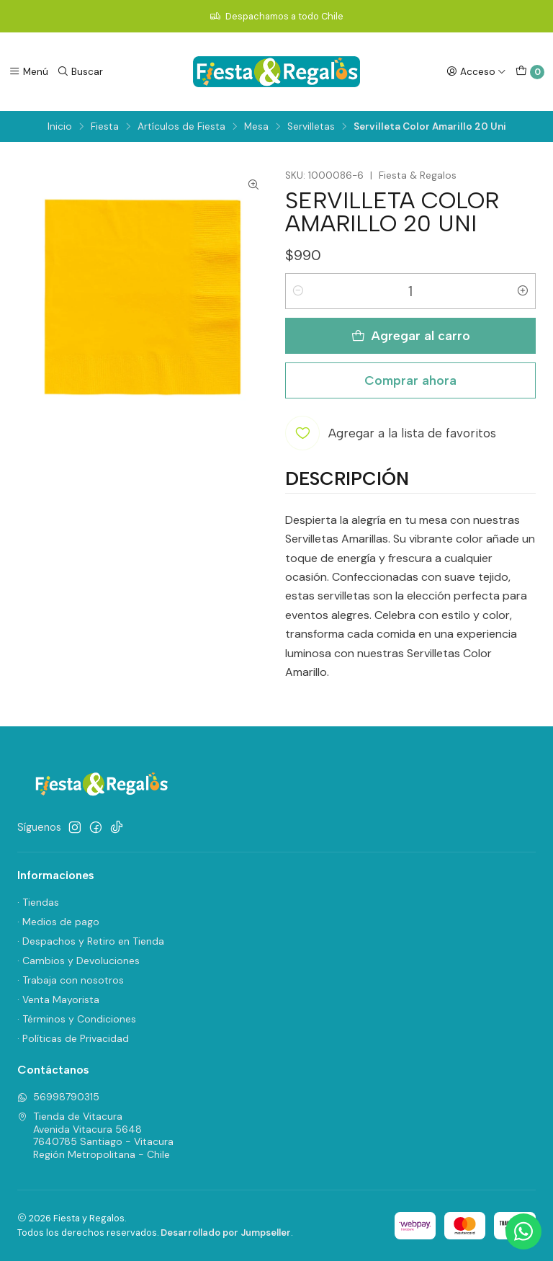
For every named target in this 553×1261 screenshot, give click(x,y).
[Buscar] (80, 71)
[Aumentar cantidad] (523, 291)
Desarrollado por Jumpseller (226, 1232)
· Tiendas (38, 902)
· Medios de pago (58, 921)
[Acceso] (476, 71)
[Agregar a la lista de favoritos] (390, 433)
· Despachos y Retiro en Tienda (90, 941)
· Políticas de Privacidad (73, 1038)
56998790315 (58, 1096)
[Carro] (530, 72)
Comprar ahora (410, 380)
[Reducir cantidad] (298, 291)
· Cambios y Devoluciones (78, 960)
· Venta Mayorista (58, 999)
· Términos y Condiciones (76, 1018)
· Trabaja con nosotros (70, 979)
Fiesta (105, 127)
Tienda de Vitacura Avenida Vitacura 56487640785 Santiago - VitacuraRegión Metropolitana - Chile (95, 1135)
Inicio (60, 127)
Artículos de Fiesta (181, 127)
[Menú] (28, 71)
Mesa (256, 127)
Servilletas (311, 127)
